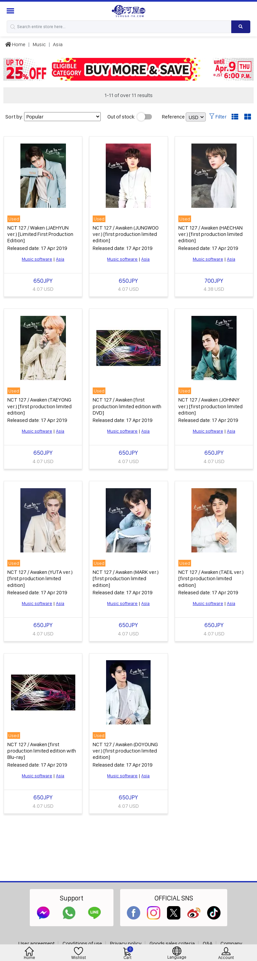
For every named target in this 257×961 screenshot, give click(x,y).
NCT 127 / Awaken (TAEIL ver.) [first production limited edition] (211, 578)
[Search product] (240, 26)
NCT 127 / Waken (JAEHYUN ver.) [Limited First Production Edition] (40, 234)
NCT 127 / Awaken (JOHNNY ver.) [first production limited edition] (210, 406)
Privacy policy (126, 943)
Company (231, 943)
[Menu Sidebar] (11, 10)
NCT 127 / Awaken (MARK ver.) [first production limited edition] (126, 578)
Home (15, 44)
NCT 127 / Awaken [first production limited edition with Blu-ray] (41, 750)
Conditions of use (82, 943)
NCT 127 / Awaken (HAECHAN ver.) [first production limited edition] (210, 234)
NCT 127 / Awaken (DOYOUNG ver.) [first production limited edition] (125, 750)
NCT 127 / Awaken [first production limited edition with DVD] (127, 406)
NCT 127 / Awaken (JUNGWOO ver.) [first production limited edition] (126, 234)
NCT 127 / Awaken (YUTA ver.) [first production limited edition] (40, 578)
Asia (58, 44)
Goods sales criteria (172, 943)
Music (39, 44)
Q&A (207, 943)
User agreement (36, 943)
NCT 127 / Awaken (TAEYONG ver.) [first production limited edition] (39, 406)
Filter (218, 116)
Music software (37, 259)
